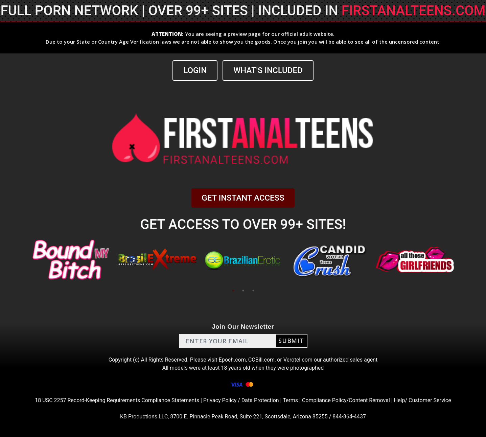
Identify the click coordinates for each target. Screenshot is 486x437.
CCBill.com (261, 359)
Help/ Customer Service (422, 400)
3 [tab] (253, 290)
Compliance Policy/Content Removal (346, 400)
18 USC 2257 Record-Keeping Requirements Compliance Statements (117, 400)
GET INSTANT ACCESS (243, 198)
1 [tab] (233, 290)
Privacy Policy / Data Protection (241, 400)
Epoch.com (232, 359)
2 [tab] (243, 290)
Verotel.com (298, 359)
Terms (290, 400)
